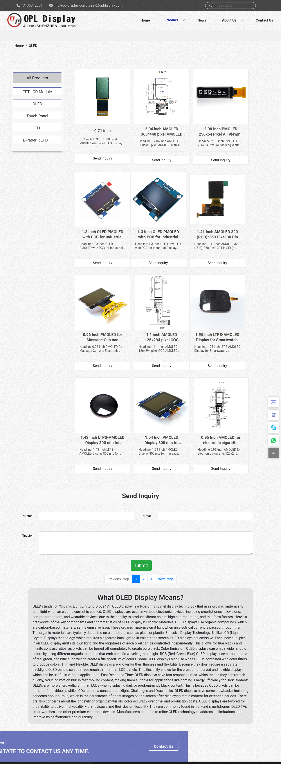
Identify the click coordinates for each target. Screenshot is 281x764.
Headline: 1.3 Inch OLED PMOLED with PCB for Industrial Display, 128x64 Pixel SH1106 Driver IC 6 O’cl (96, 226)
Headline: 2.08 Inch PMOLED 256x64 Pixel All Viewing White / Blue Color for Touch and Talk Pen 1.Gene (195, 132)
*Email (146, 386)
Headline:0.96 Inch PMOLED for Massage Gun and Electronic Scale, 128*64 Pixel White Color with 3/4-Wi (195, 226)
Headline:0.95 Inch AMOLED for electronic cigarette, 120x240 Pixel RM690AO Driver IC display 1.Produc (243, 320)
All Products (37, 78)
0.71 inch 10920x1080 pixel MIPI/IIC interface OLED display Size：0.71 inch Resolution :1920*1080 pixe (96, 130)
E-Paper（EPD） (37, 140)
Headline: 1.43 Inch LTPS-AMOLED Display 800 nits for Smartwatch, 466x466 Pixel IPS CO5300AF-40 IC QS (146, 320)
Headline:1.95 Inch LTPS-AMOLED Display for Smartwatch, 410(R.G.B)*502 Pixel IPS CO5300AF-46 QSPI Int (96, 320)
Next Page (166, 450)
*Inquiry (27, 406)
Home (145, 20)
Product (172, 20)
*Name (27, 386)
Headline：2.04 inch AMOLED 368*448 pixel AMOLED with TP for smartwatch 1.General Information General (145, 132)
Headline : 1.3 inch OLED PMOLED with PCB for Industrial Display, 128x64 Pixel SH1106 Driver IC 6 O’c (244, 132)
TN (37, 128)
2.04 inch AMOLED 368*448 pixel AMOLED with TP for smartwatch (146, 121)
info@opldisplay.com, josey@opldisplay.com (88, 5)
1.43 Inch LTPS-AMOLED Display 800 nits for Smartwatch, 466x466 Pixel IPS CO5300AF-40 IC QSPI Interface (146, 309)
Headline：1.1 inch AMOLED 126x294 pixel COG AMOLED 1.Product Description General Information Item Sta (244, 226)
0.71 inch (97, 120)
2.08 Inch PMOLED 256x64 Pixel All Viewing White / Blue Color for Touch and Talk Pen (195, 121)
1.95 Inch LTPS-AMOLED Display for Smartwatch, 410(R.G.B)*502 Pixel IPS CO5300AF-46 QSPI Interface (97, 309)
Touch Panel (37, 116)
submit (141, 436)
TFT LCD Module (37, 91)
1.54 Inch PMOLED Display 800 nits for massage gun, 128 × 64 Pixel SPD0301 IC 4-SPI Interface (195, 309)
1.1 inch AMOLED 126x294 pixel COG (245, 215)
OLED (33, 46)
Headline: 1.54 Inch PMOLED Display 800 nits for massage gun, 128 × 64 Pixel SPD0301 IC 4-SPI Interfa (195, 320)
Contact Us (264, 20)
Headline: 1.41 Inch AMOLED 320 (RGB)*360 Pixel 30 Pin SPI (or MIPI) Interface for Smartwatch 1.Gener (146, 226)
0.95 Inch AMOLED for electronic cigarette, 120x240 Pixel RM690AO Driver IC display (245, 309)
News (201, 20)
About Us (229, 20)
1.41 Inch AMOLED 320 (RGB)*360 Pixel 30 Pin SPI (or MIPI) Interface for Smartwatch (146, 215)
